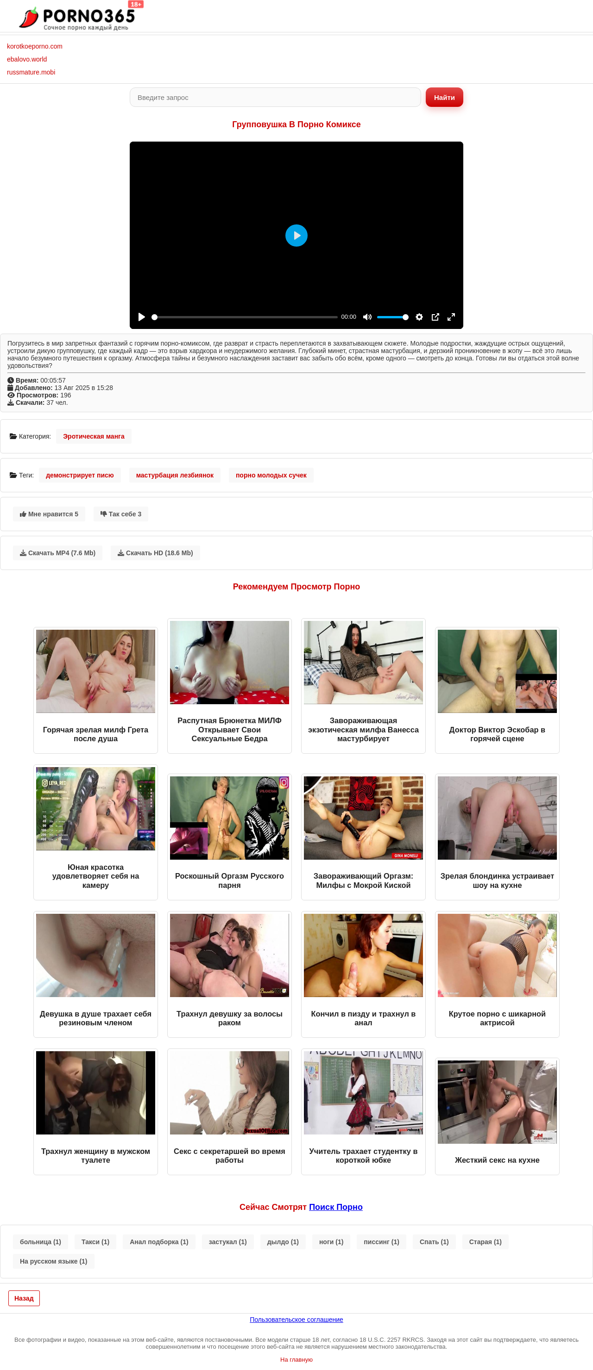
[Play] (141, 317)
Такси (95, 1242)
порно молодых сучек (271, 475)
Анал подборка (159, 1242)
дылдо (283, 1242)
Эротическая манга (94, 436)
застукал (228, 1242)
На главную (296, 1359)
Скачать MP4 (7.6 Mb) (57, 553)
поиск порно (336, 1207)
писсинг (381, 1242)
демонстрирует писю (80, 475)
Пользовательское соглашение (296, 1319)
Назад (24, 1298)
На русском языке (54, 1261)
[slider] (244, 317)
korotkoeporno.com (35, 46)
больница (40, 1242)
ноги (331, 1242)
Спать (434, 1242)
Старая (485, 1242)
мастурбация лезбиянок (175, 475)
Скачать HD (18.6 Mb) (155, 553)
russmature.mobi (31, 72)
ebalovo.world (27, 59)
